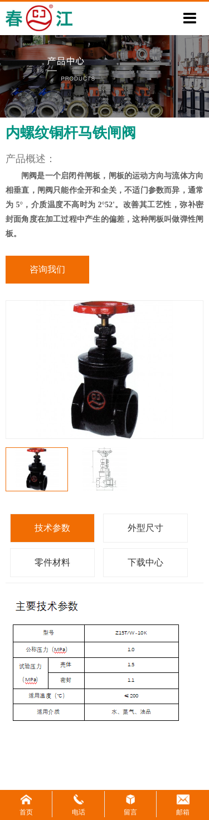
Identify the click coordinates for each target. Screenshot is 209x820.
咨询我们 (47, 269)
